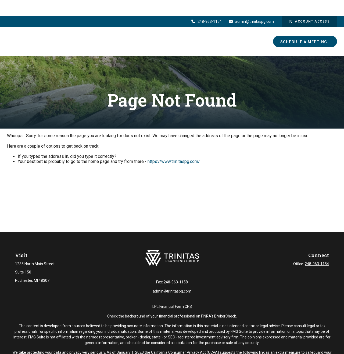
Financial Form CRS (175, 310)
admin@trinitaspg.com (251, 5)
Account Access (309, 5)
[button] (165, 25)
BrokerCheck (225, 320)
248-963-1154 (206, 5)
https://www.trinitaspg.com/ (174, 161)
